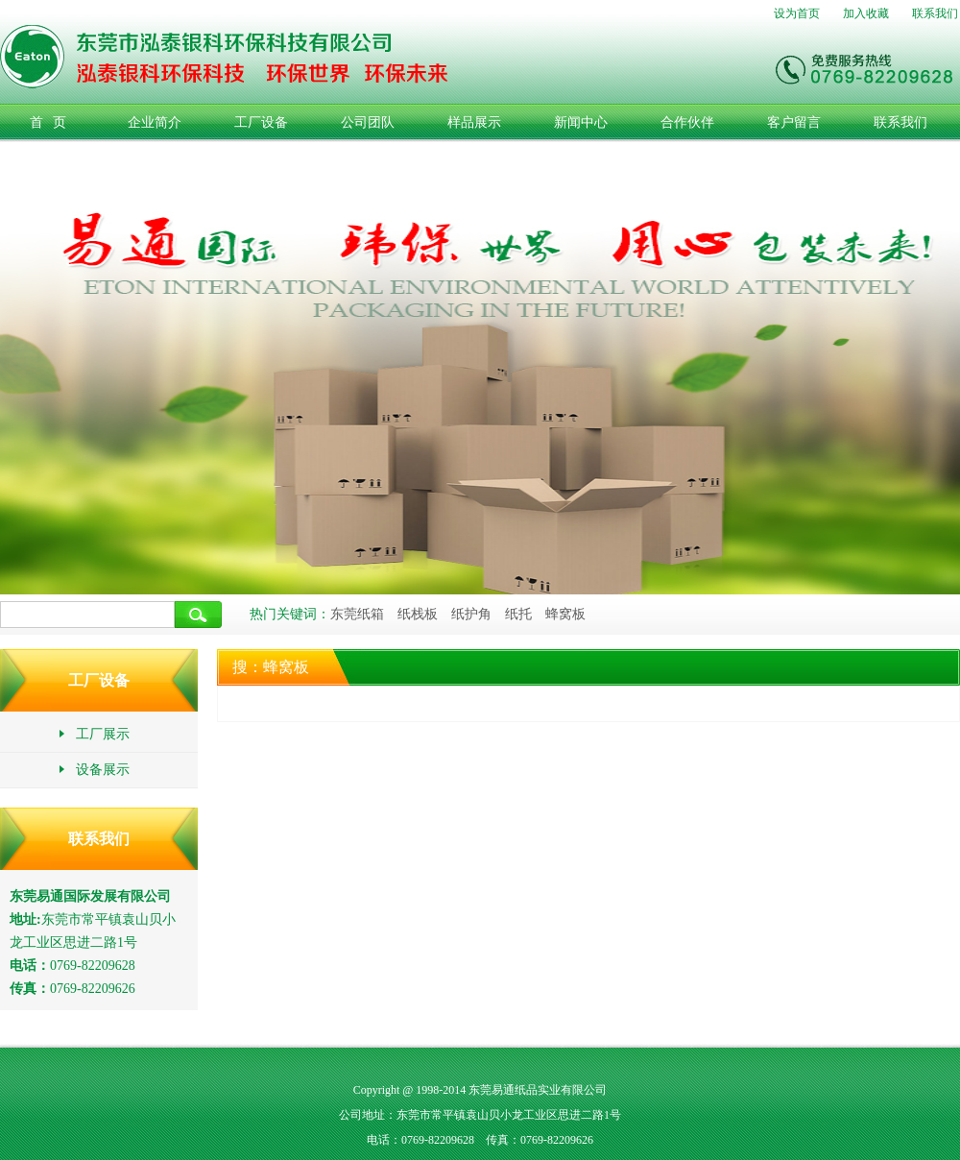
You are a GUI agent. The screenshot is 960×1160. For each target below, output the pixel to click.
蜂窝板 (565, 614)
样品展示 (474, 122)
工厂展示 (94, 734)
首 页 (48, 122)
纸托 (518, 614)
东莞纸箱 (357, 614)
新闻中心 (581, 122)
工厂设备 (261, 122)
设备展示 (94, 769)
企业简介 (154, 122)
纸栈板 (417, 614)
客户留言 (794, 122)
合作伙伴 (687, 122)
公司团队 (368, 122)
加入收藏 (866, 13)
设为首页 (797, 13)
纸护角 (471, 614)
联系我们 (935, 13)
